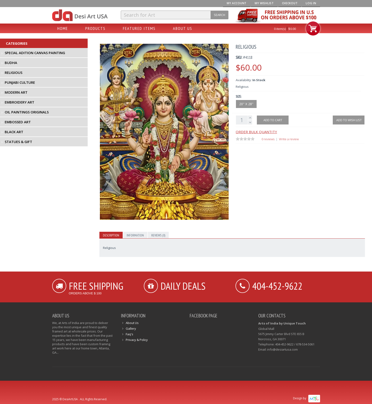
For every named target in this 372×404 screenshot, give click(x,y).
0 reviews (268, 139)
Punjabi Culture (20, 82)
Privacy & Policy (137, 340)
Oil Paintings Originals (27, 112)
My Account (237, 3)
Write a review (289, 139)
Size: (238, 96)
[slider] (245, 139)
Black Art (14, 131)
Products (95, 28)
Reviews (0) (158, 235)
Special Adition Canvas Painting (35, 52)
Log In (311, 3)
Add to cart (272, 120)
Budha (11, 62)
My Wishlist (264, 3)
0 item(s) (280, 29)
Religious (13, 72)
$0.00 (292, 29)
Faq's (129, 334)
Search (219, 15)
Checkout (290, 3)
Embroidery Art (19, 102)
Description (111, 235)
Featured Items (139, 28)
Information (135, 235)
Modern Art (16, 92)
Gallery (131, 328)
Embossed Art (18, 122)
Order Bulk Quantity (256, 131)
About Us (182, 28)
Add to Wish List (349, 120)
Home (62, 28)
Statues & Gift (18, 141)
